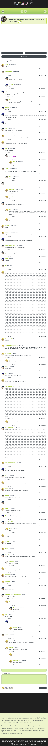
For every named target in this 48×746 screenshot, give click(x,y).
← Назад (12, 53)
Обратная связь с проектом (29, 744)
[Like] (12, 68)
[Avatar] (2, 688)
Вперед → (35, 53)
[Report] (43, 68)
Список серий (24, 56)
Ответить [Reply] (8, 68)
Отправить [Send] (42, 688)
